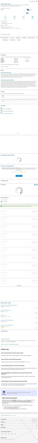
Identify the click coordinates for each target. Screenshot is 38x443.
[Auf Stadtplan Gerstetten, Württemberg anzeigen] (37, 184)
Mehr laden (19, 285)
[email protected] (27, 361)
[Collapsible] (36, 353)
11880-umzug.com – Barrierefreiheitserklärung (10, 344)
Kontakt (18, 40)
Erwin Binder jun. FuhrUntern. (6, 325)
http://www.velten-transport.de (7, 113)
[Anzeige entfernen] (37, 439)
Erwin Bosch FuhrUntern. (5, 310)
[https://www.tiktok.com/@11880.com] (7, 440)
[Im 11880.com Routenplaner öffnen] (35, 185)
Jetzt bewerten (19, 175)
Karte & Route (12, 40)
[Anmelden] (32, 1)
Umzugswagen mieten (5, 338)
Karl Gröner (3, 315)
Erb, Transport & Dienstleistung (6, 320)
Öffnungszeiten (5, 37)
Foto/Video (24, 37)
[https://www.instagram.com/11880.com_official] (4, 440)
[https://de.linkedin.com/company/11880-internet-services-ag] (10, 440)
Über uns (12, 37)
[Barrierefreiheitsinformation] (34, 1)
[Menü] (36, 1)
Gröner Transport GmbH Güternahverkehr (8, 305)
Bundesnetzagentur (23, 400)
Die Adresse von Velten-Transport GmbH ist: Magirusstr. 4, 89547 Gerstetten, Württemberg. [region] (16, 355)
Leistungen (18, 37)
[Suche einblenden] (29, 1)
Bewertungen (5, 40)
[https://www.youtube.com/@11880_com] (13, 440)
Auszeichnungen (31, 37)
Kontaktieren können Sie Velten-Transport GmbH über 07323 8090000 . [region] (16, 361)
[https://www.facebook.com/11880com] (2, 440)
